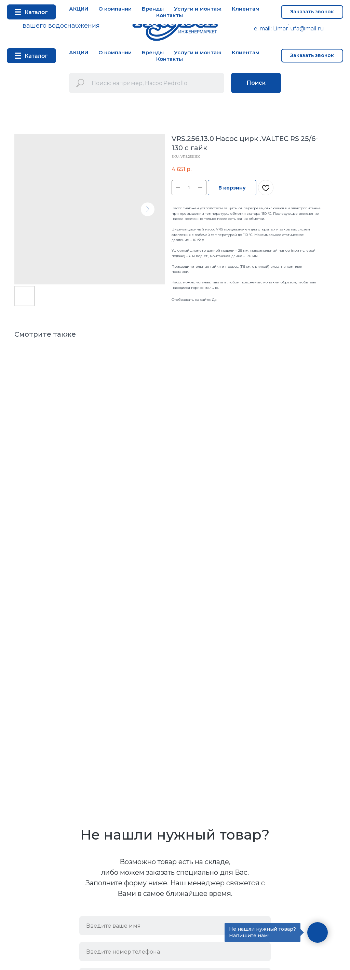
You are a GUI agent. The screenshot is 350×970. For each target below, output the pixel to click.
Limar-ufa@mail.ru (298, 28)
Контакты (169, 59)
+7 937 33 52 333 (314, 22)
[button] (312, 55)
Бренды (153, 52)
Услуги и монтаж (197, 52)
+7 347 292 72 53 (264, 22)
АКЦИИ (78, 52)
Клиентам (245, 52)
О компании (115, 52)
